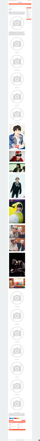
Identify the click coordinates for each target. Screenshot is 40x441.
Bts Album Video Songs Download (28, 9)
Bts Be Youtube (13, 423)
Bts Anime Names (28, 13)
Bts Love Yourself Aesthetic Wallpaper (28, 12)
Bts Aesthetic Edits (28, 17)
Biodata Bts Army (27, 15)
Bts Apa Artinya (21, 423)
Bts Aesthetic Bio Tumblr (28, 14)
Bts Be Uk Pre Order (28, 16)
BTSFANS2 (20, 439)
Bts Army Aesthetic (13, 426)
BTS (26, 20)
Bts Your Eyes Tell (21, 426)
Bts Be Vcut (27, 10)
